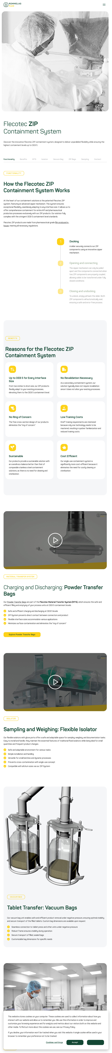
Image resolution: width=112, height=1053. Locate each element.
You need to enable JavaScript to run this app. (25, 272)
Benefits (23, 159)
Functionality (9, 159)
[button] (55, 540)
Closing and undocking (82, 291)
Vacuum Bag (58, 159)
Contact (97, 159)
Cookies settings (54, 1042)
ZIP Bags (72, 159)
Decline (95, 1042)
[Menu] (104, 4)
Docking (74, 241)
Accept (75, 1042)
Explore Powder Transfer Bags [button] (22, 634)
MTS (34, 159)
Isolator (44, 159)
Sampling (85, 159)
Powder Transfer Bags (16, 602)
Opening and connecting (83, 263)
